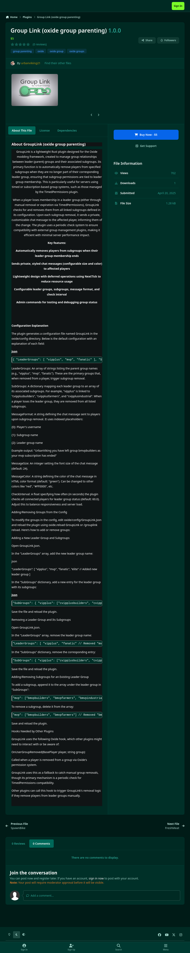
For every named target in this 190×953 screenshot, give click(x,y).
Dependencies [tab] (67, 130)
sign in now (96, 878)
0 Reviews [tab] (18, 843)
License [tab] (44, 130)
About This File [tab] (22, 130)
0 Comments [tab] (41, 843)
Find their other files (58, 63)
